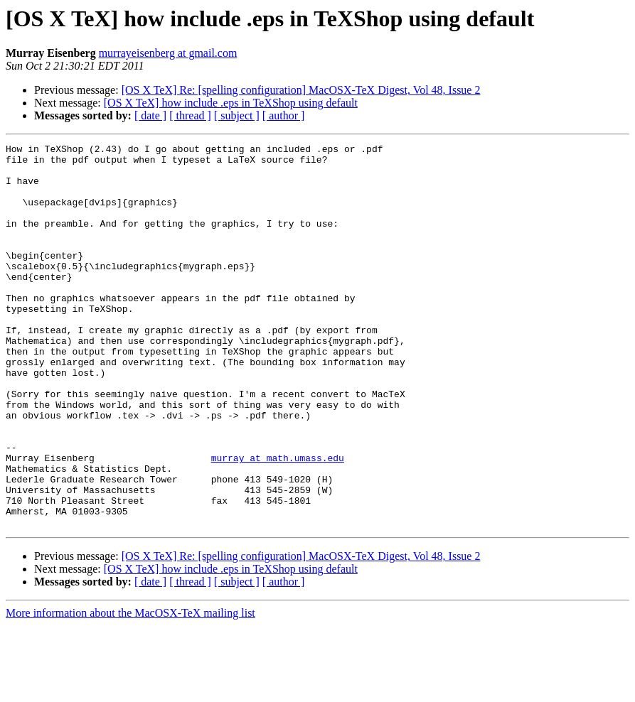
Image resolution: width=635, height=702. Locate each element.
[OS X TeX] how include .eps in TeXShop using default (231, 103)
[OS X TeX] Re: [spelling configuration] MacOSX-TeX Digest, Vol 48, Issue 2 (301, 90)
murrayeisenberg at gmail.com (168, 53)
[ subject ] (237, 115)
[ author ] (283, 115)
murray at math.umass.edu (277, 521)
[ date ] (150, 115)
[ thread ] (190, 115)
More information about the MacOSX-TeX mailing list (130, 690)
